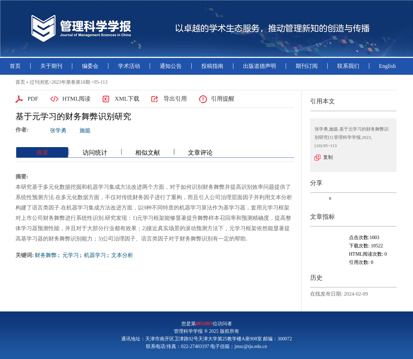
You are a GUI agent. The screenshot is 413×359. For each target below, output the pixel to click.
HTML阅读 (76, 98)
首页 (15, 66)
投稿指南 (212, 66)
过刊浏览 (39, 82)
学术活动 (129, 66)
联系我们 (348, 66)
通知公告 (171, 66)
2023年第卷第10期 (71, 82)
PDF (33, 98)
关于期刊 (51, 66)
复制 (328, 157)
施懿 (85, 130)
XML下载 (127, 98)
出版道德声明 (259, 66)
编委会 (90, 66)
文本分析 (121, 255)
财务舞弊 (46, 255)
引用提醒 (222, 98)
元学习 (70, 255)
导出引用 (175, 98)
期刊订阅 (307, 66)
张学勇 (58, 130)
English (387, 66)
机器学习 (94, 255)
